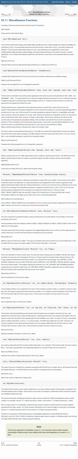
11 (25, 2)
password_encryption (22, 122)
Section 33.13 (35, 207)
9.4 (11, 2)
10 (22, 2)
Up (10, 14)
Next (75, 14)
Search (67, 2)
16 (40, 2)
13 (31, 2)
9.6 (18, 2)
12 (28, 2)
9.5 (15, 2)
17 (43, 2)
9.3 (8, 2)
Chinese (74, 2)
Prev (2, 14)
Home (67, 14)
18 (46, 2)
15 (37, 2)
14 (34, 2)
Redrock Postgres (58, 2)
